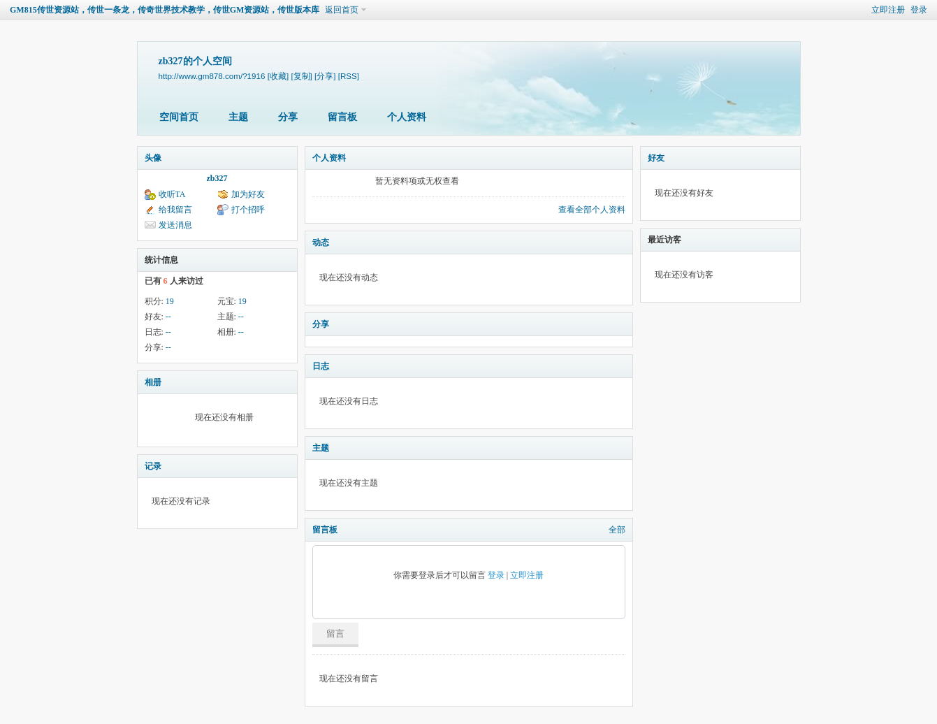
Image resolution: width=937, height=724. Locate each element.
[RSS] (348, 75)
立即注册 (888, 10)
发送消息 (175, 225)
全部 (617, 530)
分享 (288, 117)
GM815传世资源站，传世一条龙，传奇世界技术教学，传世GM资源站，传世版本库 (164, 10)
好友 (656, 158)
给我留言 (175, 210)
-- (168, 316)
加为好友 (248, 194)
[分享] (324, 75)
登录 (918, 10)
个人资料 (406, 117)
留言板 (342, 117)
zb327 (217, 178)
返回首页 (341, 10)
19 (170, 301)
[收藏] (278, 75)
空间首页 (178, 117)
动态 (320, 242)
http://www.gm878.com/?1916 (212, 75)
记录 (153, 466)
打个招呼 (248, 210)
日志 (320, 366)
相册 (153, 382)
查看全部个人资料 (591, 210)
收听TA (172, 194)
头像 (153, 158)
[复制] (301, 75)
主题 (238, 117)
